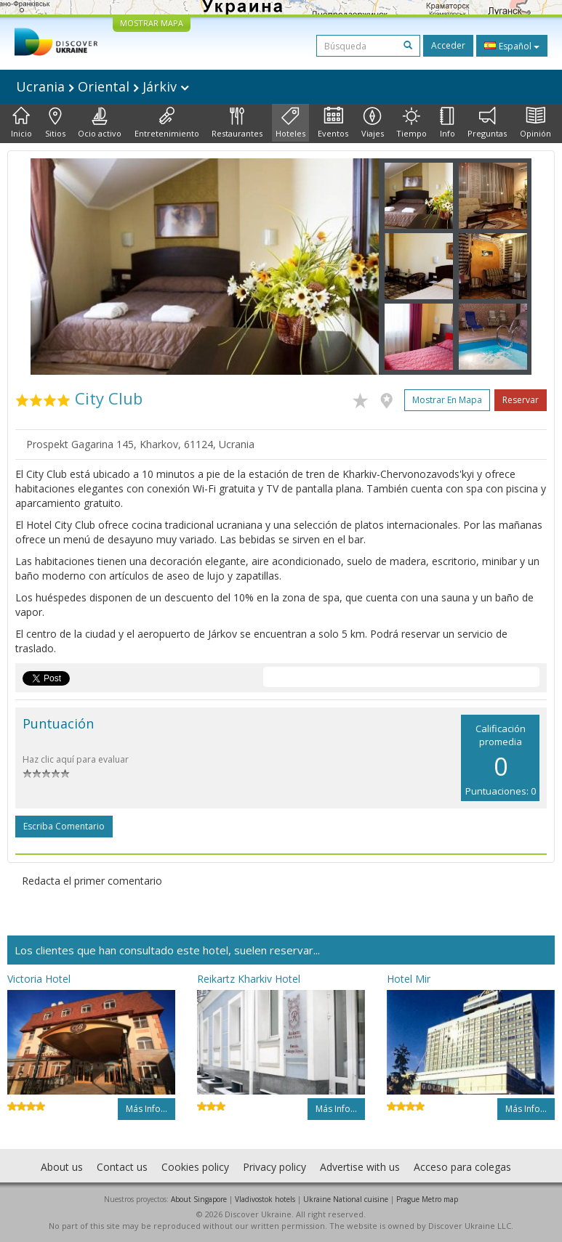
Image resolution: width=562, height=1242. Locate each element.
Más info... (146, 1109)
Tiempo (411, 123)
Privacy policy (274, 1167)
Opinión (535, 123)
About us (62, 1167)
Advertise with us (360, 1167)
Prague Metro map (427, 1199)
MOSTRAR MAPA (151, 22)
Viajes (372, 123)
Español (511, 45)
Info (447, 123)
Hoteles (290, 123)
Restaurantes (237, 123)
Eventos (333, 123)
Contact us (122, 1167)
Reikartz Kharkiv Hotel (248, 979)
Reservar (520, 400)
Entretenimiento (167, 123)
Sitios (55, 123)
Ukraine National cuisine (345, 1199)
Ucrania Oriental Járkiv (102, 86)
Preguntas (487, 123)
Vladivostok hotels (265, 1199)
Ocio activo (99, 123)
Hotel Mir (408, 979)
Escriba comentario (64, 826)
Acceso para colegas (462, 1167)
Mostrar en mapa (447, 400)
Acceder (448, 45)
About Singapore (199, 1199)
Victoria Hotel (39, 979)
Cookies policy (195, 1167)
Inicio (21, 123)
